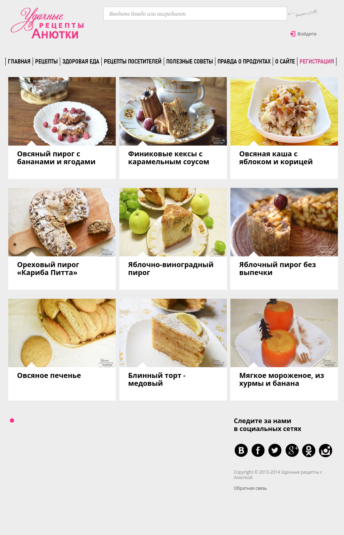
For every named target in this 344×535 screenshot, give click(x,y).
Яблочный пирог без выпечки (277, 268)
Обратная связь (250, 488)
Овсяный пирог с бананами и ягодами (56, 157)
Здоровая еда (80, 61)
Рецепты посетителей (133, 61)
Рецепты (46, 61)
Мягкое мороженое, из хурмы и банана (281, 379)
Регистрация (317, 61)
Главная (19, 61)
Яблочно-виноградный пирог (171, 268)
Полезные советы (189, 61)
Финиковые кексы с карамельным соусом (169, 157)
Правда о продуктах (244, 61)
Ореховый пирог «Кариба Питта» (48, 268)
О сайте (285, 61)
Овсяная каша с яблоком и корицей (276, 157)
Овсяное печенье (49, 375)
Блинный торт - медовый (157, 379)
